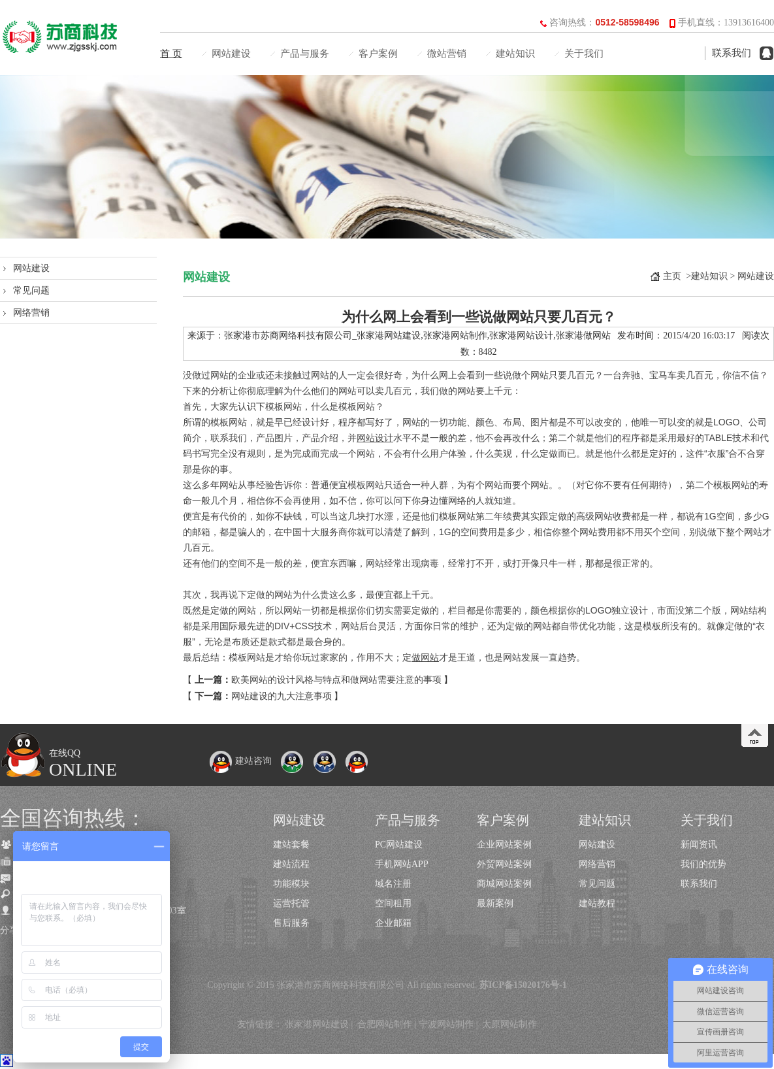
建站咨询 (240, 761)
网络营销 (31, 313)
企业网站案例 (504, 844)
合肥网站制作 (384, 1024)
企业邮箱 (393, 923)
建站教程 (597, 903)
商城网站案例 (504, 884)
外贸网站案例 (504, 864)
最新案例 (495, 903)
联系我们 (731, 53)
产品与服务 (304, 53)
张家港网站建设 (317, 1024)
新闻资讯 (699, 844)
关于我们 (584, 53)
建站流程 (291, 864)
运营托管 (291, 903)
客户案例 (378, 53)
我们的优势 (703, 864)
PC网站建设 (399, 844)
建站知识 (515, 53)
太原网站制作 (509, 1024)
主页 (672, 276)
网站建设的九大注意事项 (281, 696)
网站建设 (231, 53)
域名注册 (393, 884)
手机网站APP (401, 864)
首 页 (171, 53)
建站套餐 (291, 844)
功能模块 (291, 884)
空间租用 (393, 903)
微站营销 (446, 53)
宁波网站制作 (446, 1024)
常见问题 (31, 290)
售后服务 (291, 923)
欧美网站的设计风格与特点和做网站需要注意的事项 (336, 680)
